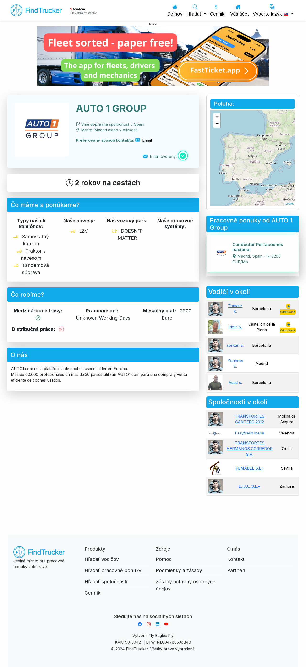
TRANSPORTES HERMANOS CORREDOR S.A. (250, 448)
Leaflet (290, 203)
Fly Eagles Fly (161, 635)
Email (143, 140)
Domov (175, 10)
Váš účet (239, 10)
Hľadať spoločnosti (106, 581)
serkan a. (235, 345)
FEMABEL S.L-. (249, 468)
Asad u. (235, 382)
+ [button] (217, 116)
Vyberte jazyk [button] (271, 10)
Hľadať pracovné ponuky (113, 570)
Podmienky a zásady (179, 570)
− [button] (217, 124)
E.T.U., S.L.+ (250, 486)
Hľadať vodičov (102, 559)
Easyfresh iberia (249, 433)
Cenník (217, 10)
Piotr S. (235, 327)
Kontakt (236, 559)
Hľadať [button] (194, 10)
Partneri (236, 570)
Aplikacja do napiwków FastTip (153, 610)
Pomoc (164, 559)
